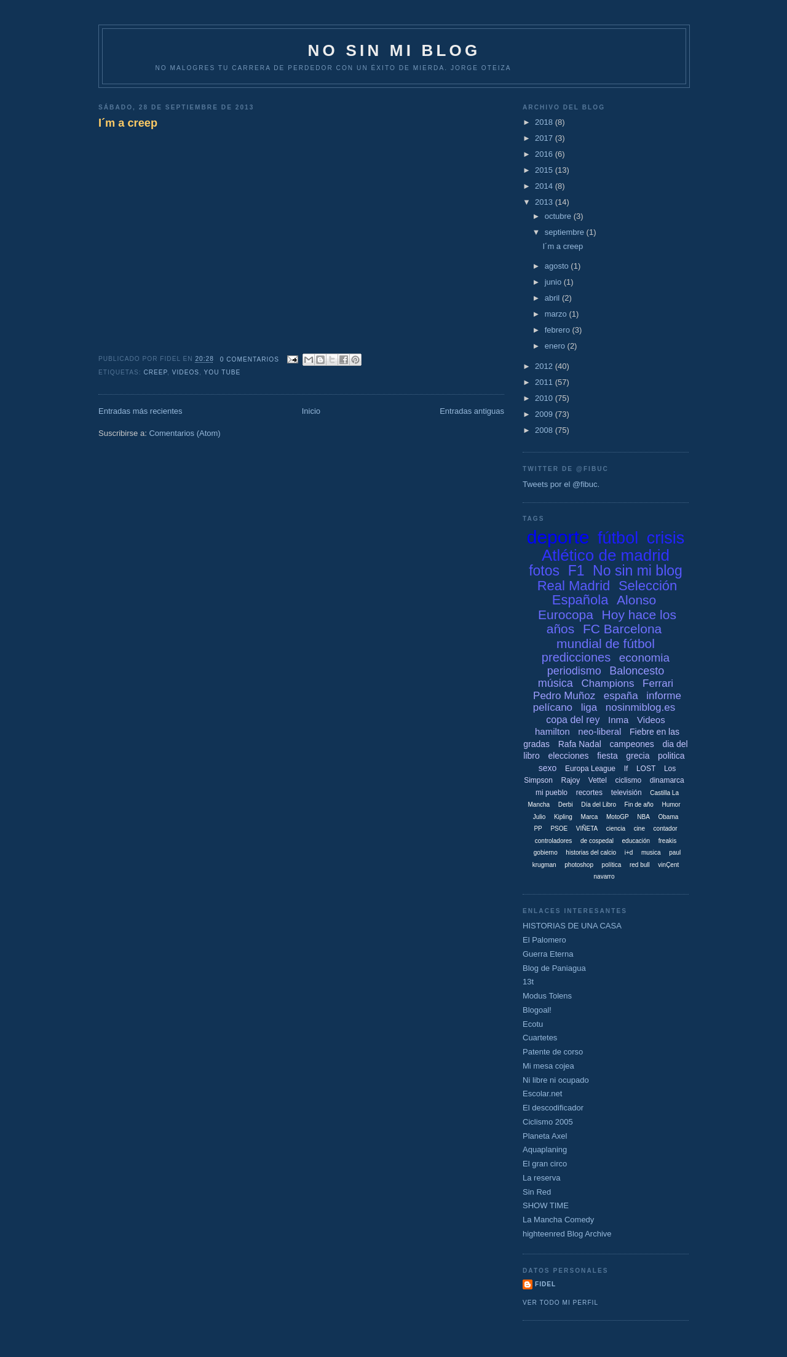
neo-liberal (599, 731)
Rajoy (570, 780)
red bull (640, 864)
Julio (539, 816)
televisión (626, 792)
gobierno (546, 852)
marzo (557, 313)
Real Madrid (574, 585)
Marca (589, 816)
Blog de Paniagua (554, 968)
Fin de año (639, 804)
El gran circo (545, 1163)
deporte (558, 537)
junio (554, 282)
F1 (576, 571)
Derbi (565, 804)
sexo (548, 768)
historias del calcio (591, 852)
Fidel (545, 1284)
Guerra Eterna (548, 954)
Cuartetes (540, 1037)
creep (155, 372)
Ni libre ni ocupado (556, 1080)
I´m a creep (127, 123)
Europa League (590, 768)
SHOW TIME (546, 1205)
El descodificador (553, 1107)
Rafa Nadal (579, 744)
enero (556, 345)
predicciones (576, 657)
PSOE (559, 828)
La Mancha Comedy (558, 1219)
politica (671, 756)
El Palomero (544, 939)
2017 (545, 138)
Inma (618, 719)
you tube (222, 372)
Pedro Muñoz (564, 696)
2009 (545, 414)
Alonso (636, 600)
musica (651, 852)
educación (636, 840)
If (626, 768)
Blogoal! (537, 1010)
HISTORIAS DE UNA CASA (572, 925)
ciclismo (628, 780)
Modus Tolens (547, 995)
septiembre (566, 232)
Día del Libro (598, 804)
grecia (637, 756)
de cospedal (597, 840)
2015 (545, 170)
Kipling (563, 816)
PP (538, 828)
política (612, 864)
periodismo (574, 671)
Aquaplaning (545, 1149)
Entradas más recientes (140, 411)
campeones (631, 744)
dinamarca (667, 780)
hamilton (552, 731)
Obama (668, 816)
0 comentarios (249, 359)
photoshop (578, 864)
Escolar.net (542, 1093)
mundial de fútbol (605, 643)
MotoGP (617, 816)
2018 (545, 122)
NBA (643, 816)
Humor (671, 804)
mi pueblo (552, 792)
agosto (558, 266)
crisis (666, 538)
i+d (629, 852)
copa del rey (572, 719)
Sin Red (537, 1192)
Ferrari (658, 683)
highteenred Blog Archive (567, 1233)
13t (528, 981)
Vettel (597, 780)
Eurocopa (565, 614)
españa (621, 696)
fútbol (618, 538)
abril (553, 298)
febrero (558, 329)
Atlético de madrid (606, 555)
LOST (645, 768)
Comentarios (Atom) (184, 433)
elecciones (568, 756)
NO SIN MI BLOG (394, 50)
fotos (544, 571)
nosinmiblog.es (640, 707)
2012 (545, 366)
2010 (545, 398)
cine (639, 828)
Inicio (311, 411)
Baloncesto (636, 671)
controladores (553, 840)
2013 (545, 202)
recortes (589, 792)
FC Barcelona (622, 629)
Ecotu (533, 1024)
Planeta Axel (545, 1136)
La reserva (541, 1177)
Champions (607, 683)
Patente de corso (553, 1051)
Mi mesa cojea (548, 1065)
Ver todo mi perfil (560, 1302)
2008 (545, 430)
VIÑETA (587, 828)
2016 (545, 154)
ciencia (615, 828)
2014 (545, 186)
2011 (545, 382)
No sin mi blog (637, 571)
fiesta (607, 756)
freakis (667, 840)
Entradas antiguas (472, 411)
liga (589, 707)
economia (644, 657)
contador (666, 828)
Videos (185, 372)
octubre (559, 216)
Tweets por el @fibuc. (561, 484)
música (555, 683)
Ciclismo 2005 (548, 1121)
